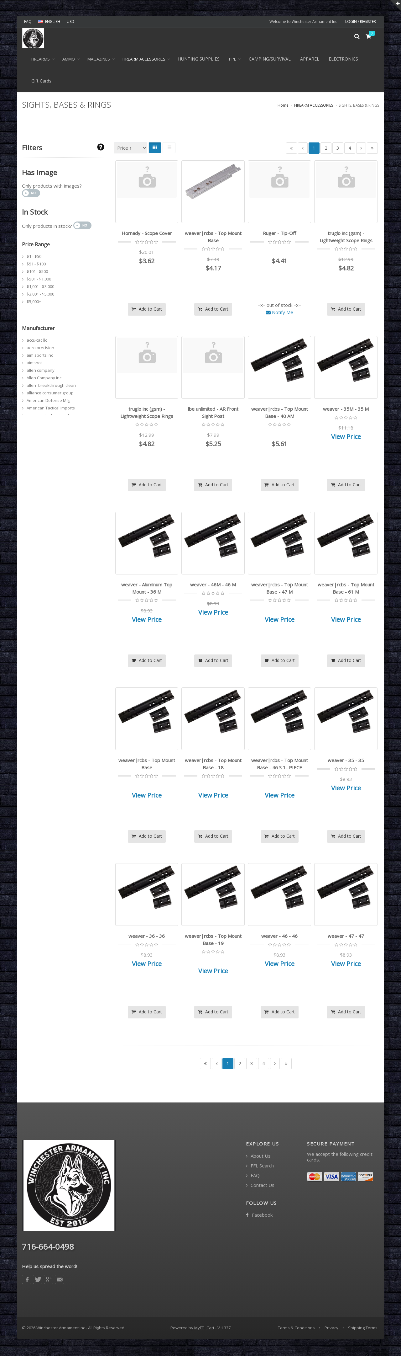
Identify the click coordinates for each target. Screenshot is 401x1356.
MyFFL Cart (204, 1329)
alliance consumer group (50, 395)
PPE (232, 61)
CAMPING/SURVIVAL (270, 61)
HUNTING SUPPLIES (199, 61)
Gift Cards (41, 83)
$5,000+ (34, 303)
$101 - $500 (37, 273)
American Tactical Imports (51, 410)
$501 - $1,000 (39, 281)
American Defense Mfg (48, 402)
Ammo (68, 61)
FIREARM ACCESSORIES (143, 61)
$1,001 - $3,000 (40, 288)
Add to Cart (147, 310)
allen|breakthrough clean (51, 387)
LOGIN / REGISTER (360, 21)
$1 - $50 (34, 258)
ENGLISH (49, 21)
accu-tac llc (37, 342)
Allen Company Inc (44, 379)
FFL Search (260, 1167)
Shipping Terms (363, 1329)
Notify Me (279, 313)
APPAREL (309, 61)
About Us (258, 1157)
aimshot (34, 364)
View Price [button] (346, 438)
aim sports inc (40, 357)
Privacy (331, 1329)
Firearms (40, 61)
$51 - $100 (36, 266)
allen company (41, 372)
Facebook (259, 1216)
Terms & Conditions (296, 1329)
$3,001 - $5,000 (40, 296)
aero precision (40, 349)
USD (70, 21)
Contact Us (260, 1186)
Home (283, 107)
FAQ (28, 21)
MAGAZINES (98, 61)
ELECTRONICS (343, 61)
